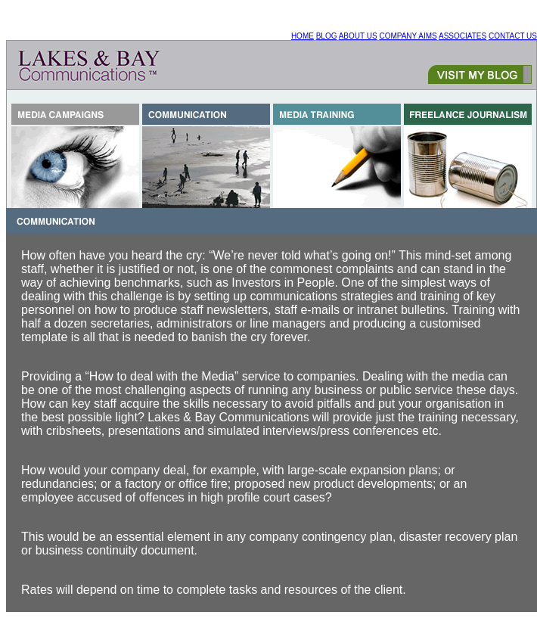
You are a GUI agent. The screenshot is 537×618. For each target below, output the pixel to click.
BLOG (326, 36)
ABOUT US (358, 36)
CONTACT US (513, 36)
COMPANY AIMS (407, 36)
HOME (302, 36)
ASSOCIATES (462, 36)
